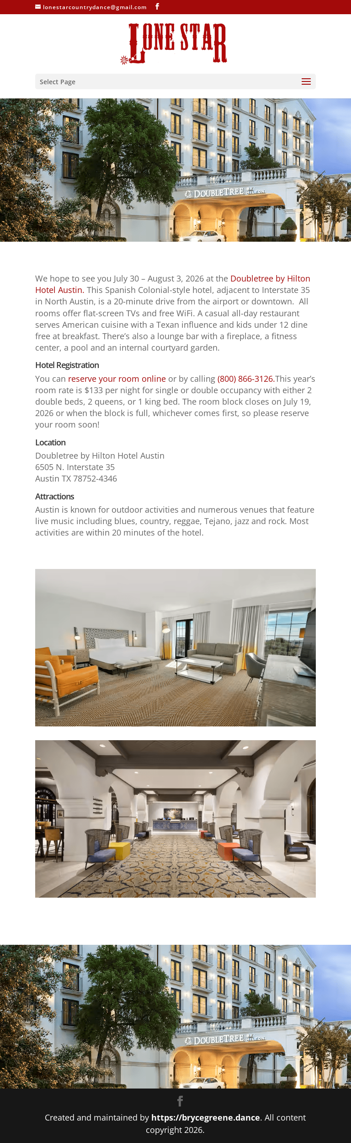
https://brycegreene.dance (205, 1117)
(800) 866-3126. (246, 378)
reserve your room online (117, 378)
